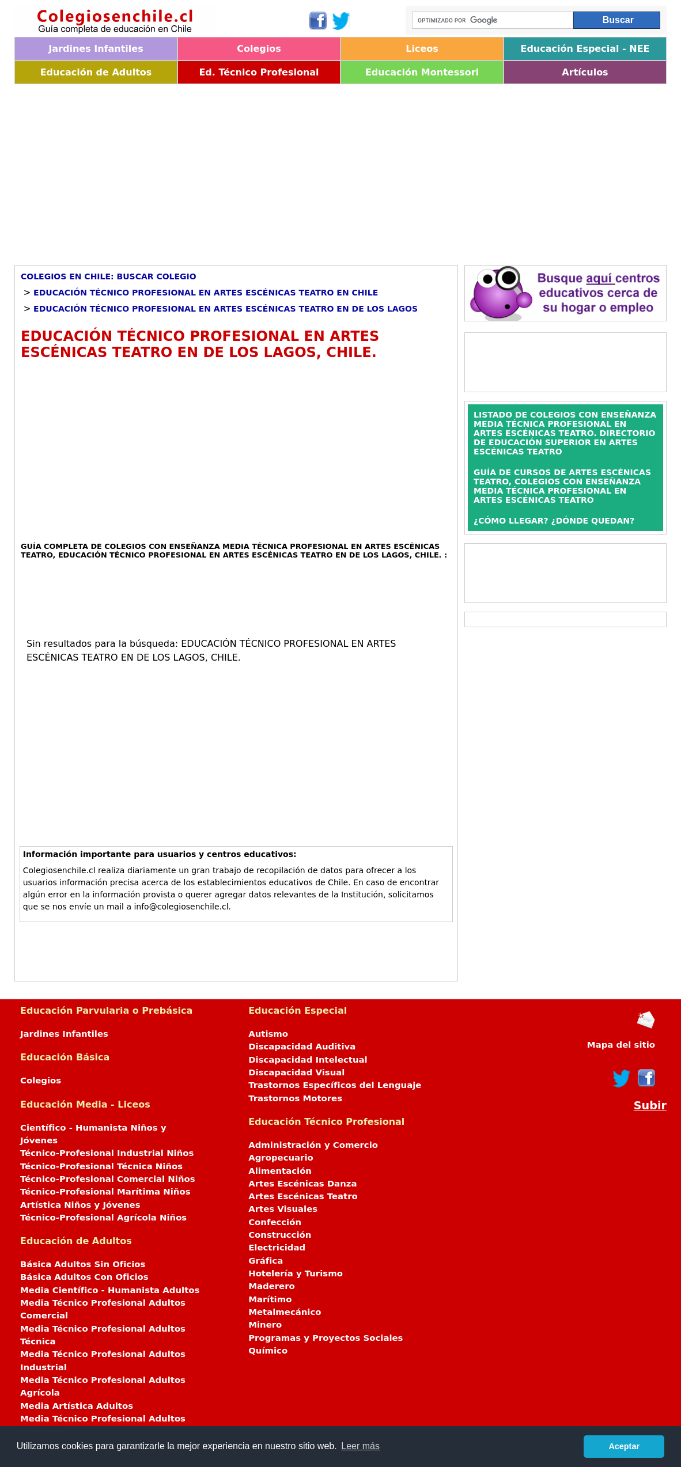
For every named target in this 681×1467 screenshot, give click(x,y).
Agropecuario (280, 1158)
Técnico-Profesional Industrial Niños (107, 1153)
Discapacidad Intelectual (307, 1060)
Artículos (585, 72)
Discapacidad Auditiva (301, 1046)
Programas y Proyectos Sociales (325, 1338)
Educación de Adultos (96, 72)
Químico (267, 1350)
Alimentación (280, 1171)
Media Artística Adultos (76, 1406)
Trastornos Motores (295, 1098)
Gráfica (265, 1261)
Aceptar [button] (624, 1446)
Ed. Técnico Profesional (259, 72)
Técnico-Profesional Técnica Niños (101, 1166)
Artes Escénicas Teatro (303, 1196)
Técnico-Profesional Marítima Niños (105, 1192)
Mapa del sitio (621, 1045)
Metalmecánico (284, 1312)
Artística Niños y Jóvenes (80, 1205)
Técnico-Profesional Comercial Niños (107, 1179)
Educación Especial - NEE (584, 48)
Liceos (422, 48)
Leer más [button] (360, 1446)
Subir (650, 1105)
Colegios (259, 48)
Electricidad (276, 1247)
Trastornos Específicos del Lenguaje (334, 1085)
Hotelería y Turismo (295, 1273)
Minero (265, 1325)
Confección (274, 1222)
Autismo (268, 1034)
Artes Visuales (282, 1209)
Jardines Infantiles (95, 48)
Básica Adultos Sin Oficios (82, 1264)
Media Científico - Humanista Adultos (109, 1290)
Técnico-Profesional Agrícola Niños (103, 1217)
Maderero (271, 1286)
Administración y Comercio (313, 1145)
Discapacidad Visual (296, 1072)
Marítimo (270, 1299)
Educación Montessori (422, 72)
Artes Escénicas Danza (302, 1183)
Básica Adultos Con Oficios (84, 1277)
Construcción (279, 1235)
